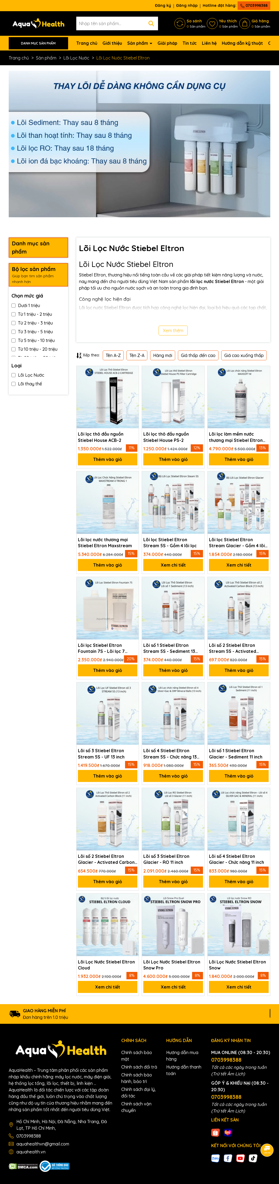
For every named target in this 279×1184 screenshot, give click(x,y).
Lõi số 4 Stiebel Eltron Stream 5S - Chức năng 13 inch (170, 754)
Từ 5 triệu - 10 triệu (33, 340)
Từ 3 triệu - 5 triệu (32, 331)
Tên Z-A (136, 355)
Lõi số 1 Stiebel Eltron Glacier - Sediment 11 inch (235, 753)
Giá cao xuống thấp (244, 355)
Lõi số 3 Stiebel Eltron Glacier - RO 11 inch (166, 859)
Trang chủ (86, 43)
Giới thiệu (112, 43)
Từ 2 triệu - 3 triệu (32, 323)
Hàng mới (162, 355)
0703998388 (254, 5)
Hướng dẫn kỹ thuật (242, 43)
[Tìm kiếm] (151, 23)
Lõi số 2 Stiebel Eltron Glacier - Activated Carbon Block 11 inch (106, 859)
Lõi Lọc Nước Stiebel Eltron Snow (237, 965)
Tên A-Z (113, 355)
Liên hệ (209, 43)
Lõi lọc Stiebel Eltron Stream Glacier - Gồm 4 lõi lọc (237, 543)
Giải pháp (167, 43)
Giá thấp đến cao (198, 355)
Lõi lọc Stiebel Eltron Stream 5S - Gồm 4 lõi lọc (170, 542)
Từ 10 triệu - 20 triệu (34, 349)
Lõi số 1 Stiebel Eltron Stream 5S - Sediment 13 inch (169, 648)
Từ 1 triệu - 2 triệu (31, 314)
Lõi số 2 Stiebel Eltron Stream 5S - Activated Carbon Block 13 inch (232, 648)
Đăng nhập (187, 5)
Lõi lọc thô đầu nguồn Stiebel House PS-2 (166, 437)
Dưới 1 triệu (25, 305)
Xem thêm (173, 330)
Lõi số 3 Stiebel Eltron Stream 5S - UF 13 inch (101, 753)
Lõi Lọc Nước (27, 375)
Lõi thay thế (26, 383)
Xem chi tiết (173, 565)
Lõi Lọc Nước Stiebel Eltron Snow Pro (171, 965)
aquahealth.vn (31, 1152)
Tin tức (190, 43)
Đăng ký (163, 5)
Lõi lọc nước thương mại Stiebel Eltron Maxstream (105, 542)
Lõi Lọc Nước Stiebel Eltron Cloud (106, 965)
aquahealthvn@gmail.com (42, 1144)
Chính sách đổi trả (139, 1067)
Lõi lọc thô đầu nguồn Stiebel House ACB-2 (100, 437)
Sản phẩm (138, 43)
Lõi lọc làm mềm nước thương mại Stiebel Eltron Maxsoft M (236, 437)
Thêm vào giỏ (107, 459)
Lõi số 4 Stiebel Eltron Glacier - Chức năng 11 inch (236, 859)
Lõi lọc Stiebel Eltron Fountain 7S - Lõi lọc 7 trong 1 (101, 648)
